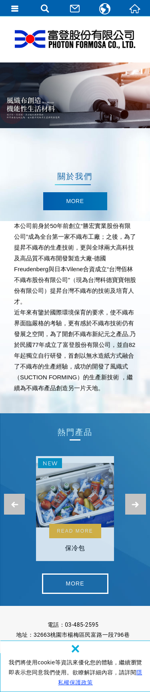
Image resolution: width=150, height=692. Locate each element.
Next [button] (135, 504)
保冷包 (75, 510)
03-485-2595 (81, 625)
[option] (75, 95)
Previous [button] (14, 504)
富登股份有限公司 (75, 39)
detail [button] (75, 202)
